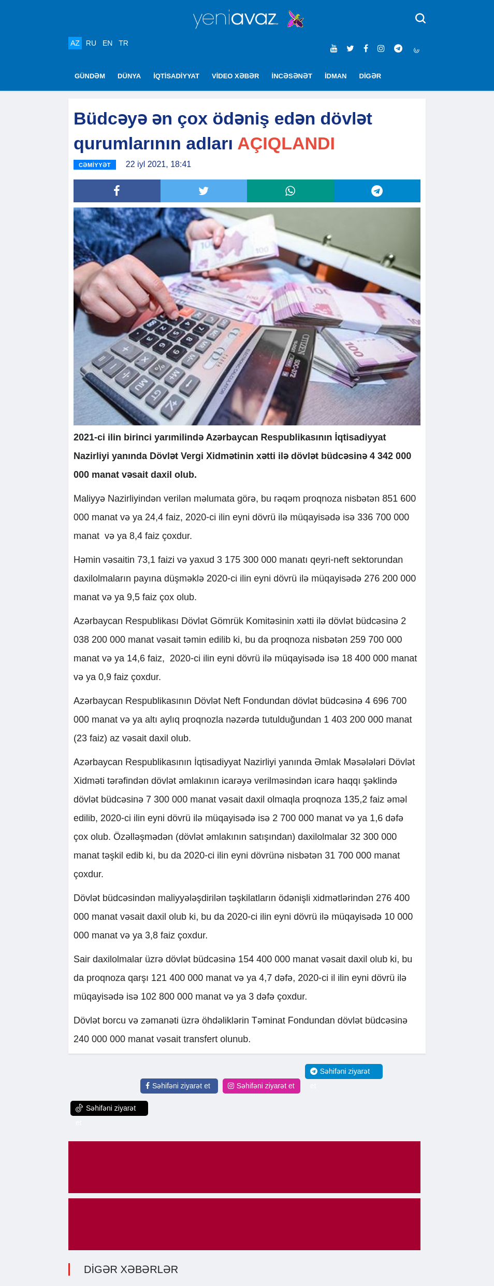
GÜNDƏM (90, 76)
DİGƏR (370, 76)
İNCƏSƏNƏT (292, 76)
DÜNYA (129, 76)
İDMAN (336, 76)
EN (107, 43)
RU (91, 43)
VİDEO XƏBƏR (235, 76)
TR (123, 43)
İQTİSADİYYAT (176, 76)
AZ (75, 43)
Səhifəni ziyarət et (178, 1086)
